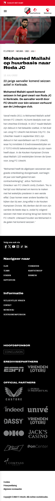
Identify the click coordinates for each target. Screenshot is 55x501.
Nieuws (19, 51)
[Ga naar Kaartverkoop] (35, 11)
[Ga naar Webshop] (47, 11)
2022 (27, 51)
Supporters (9, 280)
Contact (7, 305)
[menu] (5, 11)
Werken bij (9, 310)
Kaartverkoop (35, 270)
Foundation (33, 266)
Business (32, 275)
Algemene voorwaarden (13, 489)
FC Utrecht (9, 51)
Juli (32, 51)
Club (6, 266)
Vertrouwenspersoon (14, 314)
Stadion (7, 275)
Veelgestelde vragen (14, 300)
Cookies (7, 482)
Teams (7, 270)
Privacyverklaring (10, 485)
